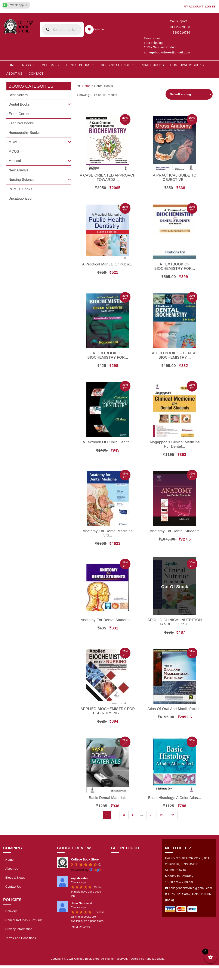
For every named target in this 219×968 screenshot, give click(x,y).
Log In (210, 6)
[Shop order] (189, 94)
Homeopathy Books (187, 65)
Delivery (11, 911)
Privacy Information (18, 929)
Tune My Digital (155, 958)
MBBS (28, 65)
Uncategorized (20, 198)
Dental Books (80, 65)
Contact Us (13, 886)
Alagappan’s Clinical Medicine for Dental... (174, 444)
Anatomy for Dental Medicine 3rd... (108, 533)
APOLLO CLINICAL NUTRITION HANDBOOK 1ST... (174, 622)
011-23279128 (180, 27)
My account (193, 6)
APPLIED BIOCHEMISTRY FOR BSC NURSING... (108, 711)
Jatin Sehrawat (81, 903)
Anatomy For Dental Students (174, 531)
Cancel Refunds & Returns (24, 920)
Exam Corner (19, 114)
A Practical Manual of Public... (107, 264)
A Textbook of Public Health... (108, 442)
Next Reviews (81, 927)
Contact (36, 73)
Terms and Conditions (20, 938)
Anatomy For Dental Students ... (108, 620)
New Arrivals (18, 170)
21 (162, 815)
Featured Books (21, 123)
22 (172, 815)
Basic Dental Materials (108, 798)
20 (151, 815)
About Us (14, 73)
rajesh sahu (79, 878)
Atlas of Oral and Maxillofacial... (174, 709)
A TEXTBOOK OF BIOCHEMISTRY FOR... (174, 266)
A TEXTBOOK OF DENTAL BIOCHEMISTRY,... (174, 355)
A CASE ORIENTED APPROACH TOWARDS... (108, 177)
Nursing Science (117, 65)
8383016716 (181, 32)
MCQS (14, 151)
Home (11, 65)
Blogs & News (15, 877)
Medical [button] (51, 65)
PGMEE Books (152, 65)
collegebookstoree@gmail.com (167, 52)
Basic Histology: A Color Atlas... (174, 798)
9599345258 (189, 864)
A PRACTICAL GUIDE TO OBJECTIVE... (174, 177)
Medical (15, 161)
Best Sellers (18, 95)
